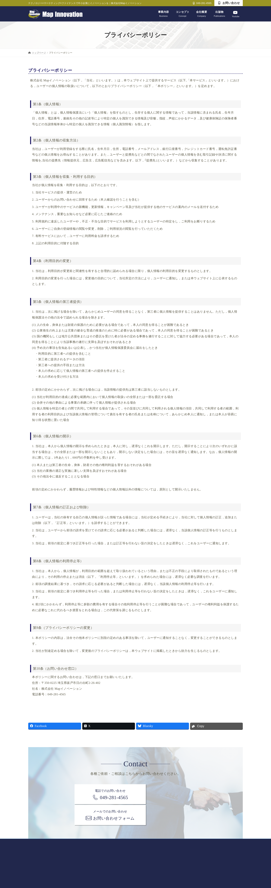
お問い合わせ (229, 3)
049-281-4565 (202, 3)
